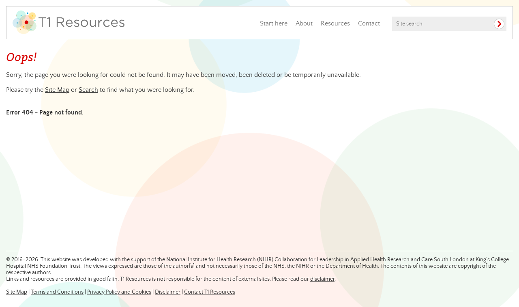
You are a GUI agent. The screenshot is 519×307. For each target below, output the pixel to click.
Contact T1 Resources (209, 292)
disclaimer (322, 279)
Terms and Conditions (57, 292)
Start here (273, 23)
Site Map (57, 89)
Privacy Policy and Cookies (119, 292)
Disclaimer (167, 292)
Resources (335, 23)
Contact (369, 23)
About (304, 23)
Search (88, 89)
